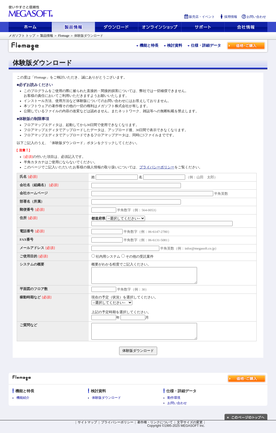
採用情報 (228, 16)
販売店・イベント (199, 16)
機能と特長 (149, 45)
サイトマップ (87, 427)
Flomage (63, 35)
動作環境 (173, 403)
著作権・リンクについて (155, 427)
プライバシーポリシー (156, 167)
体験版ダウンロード (106, 403)
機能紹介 (22, 403)
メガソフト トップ (22, 35)
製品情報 (46, 35)
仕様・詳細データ (206, 45)
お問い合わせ (253, 16)
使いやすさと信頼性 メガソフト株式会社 (31, 11)
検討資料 (174, 45)
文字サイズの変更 (190, 427)
